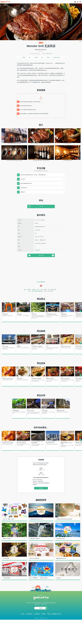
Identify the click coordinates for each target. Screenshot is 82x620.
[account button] (77, 2)
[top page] (24, 289)
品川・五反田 (43, 289)
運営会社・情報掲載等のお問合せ (54, 614)
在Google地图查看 (40, 281)
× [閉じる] (45, 617)
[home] (5, 2)
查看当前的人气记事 (40, 617)
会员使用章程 (37, 614)
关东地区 (34, 289)
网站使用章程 (29, 614)
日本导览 (28, 289)
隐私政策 (43, 614)
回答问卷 (41, 488)
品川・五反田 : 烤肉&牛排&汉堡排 (36, 291)
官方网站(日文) (37, 250)
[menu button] (80, 1)
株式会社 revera (49, 53)
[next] (80, 311)
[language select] (75, 2)
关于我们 (22, 614)
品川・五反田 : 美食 (52, 289)
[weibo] (41, 286)
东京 (38, 289)
